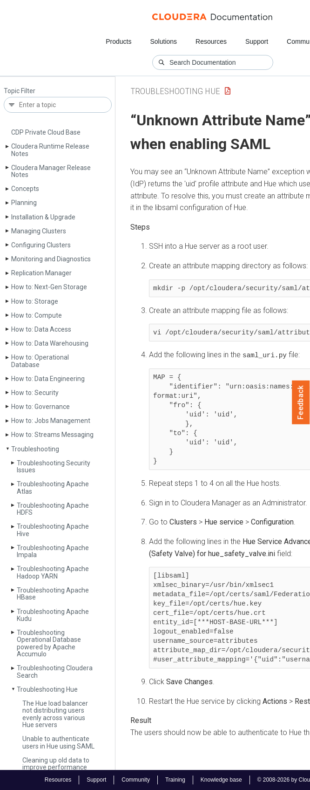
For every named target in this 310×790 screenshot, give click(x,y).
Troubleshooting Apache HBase (53, 593)
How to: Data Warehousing (49, 343)
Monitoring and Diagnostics (51, 259)
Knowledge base (221, 779)
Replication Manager (41, 273)
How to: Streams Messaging (52, 434)
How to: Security (35, 392)
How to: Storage (34, 301)
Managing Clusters (38, 231)
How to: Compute (36, 315)
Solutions (163, 41)
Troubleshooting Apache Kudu (53, 615)
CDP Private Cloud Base (46, 132)
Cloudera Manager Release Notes (51, 171)
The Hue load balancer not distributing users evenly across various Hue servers (55, 714)
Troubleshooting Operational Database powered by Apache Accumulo (49, 643)
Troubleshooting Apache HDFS (53, 509)
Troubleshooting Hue (47, 689)
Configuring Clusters (41, 245)
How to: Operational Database (40, 361)
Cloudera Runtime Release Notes (50, 150)
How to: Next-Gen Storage (49, 287)
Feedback (301, 402)
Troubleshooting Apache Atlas (53, 487)
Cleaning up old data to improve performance (55, 763)
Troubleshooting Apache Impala (53, 551)
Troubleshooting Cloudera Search (55, 671)
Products (118, 41)
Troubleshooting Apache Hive (53, 530)
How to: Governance (40, 406)
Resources (211, 41)
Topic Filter (19, 91)
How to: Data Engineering (48, 378)
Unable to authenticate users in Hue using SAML (58, 742)
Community (135, 779)
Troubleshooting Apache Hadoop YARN (53, 572)
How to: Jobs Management (50, 420)
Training (175, 779)
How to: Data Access (41, 329)
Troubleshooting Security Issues (53, 466)
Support (256, 41)
